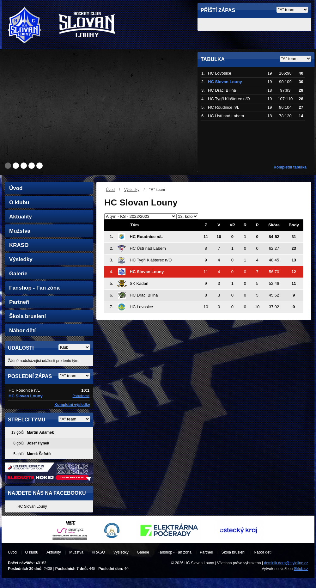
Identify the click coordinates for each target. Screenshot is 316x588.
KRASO (18, 245)
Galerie (18, 274)
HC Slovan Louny (32, 506)
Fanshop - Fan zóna (34, 288)
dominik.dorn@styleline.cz (286, 563)
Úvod (110, 189)
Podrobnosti (81, 396)
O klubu (19, 202)
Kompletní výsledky (72, 404)
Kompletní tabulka (290, 167)
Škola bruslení (27, 316)
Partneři (19, 302)
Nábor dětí (22, 331)
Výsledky (131, 189)
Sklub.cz (301, 569)
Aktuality (20, 217)
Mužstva (19, 231)
